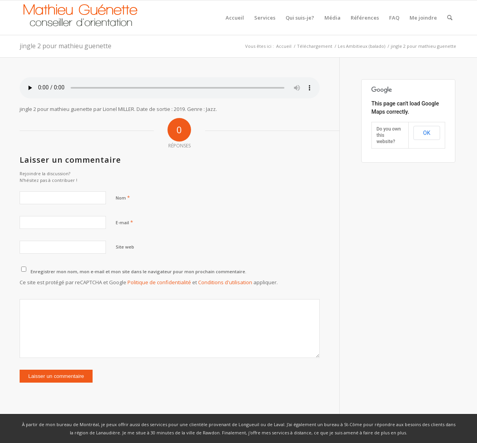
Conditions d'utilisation (225, 282)
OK (426, 133)
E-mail (124, 222)
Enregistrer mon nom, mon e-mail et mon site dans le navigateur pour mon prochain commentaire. (138, 271)
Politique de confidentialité (159, 282)
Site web (125, 247)
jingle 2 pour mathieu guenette (65, 46)
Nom (123, 197)
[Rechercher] (449, 17)
